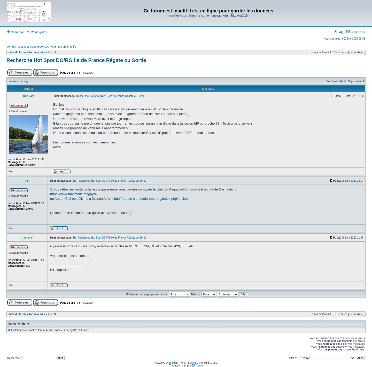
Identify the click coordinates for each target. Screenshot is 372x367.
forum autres (37, 52)
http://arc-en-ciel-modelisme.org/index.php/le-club (151, 199)
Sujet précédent (336, 81)
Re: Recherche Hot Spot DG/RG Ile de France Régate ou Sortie (109, 180)
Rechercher (355, 32)
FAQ (338, 32)
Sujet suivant (356, 81)
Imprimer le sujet (19, 81)
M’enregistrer (37, 32)
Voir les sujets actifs (63, 46)
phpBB (173, 362)
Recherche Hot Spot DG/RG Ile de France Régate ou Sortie (76, 60)
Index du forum (17, 52)
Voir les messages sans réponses (27, 46)
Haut (10, 171)
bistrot (52, 52)
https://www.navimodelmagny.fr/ (73, 194)
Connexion (16, 32)
